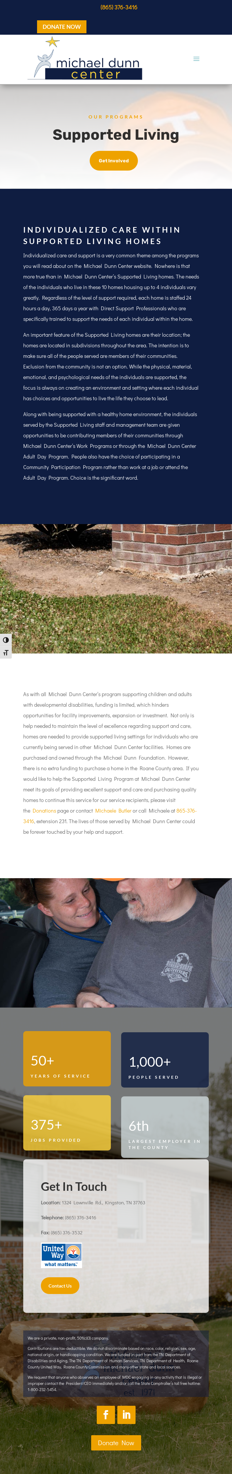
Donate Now (116, 1442)
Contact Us (60, 1285)
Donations (44, 810)
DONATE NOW (62, 26)
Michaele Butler (113, 810)
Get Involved (114, 161)
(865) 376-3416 (119, 7)
